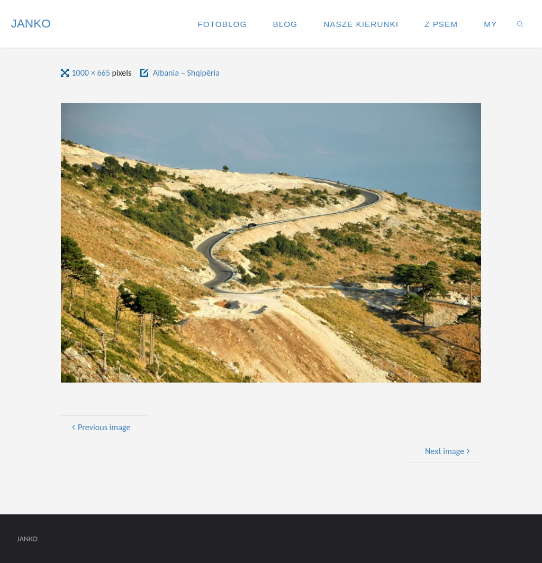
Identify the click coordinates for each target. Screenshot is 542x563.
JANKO (30, 23)
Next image (449, 451)
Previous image (100, 427)
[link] (520, 24)
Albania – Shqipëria (186, 73)
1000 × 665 (91, 73)
